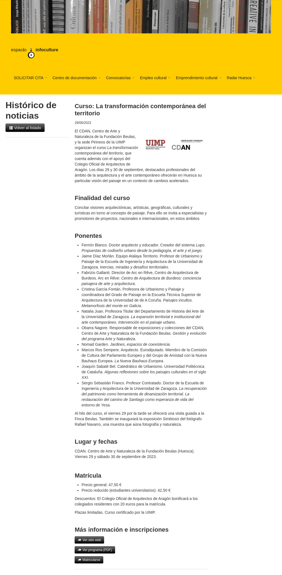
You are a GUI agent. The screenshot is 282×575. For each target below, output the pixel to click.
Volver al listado (25, 128)
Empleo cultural (155, 78)
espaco (34, 50)
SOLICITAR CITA (30, 78)
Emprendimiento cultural (198, 78)
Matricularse (89, 560)
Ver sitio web (89, 540)
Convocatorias (120, 78)
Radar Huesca (241, 78)
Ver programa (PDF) (95, 550)
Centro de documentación (77, 78)
